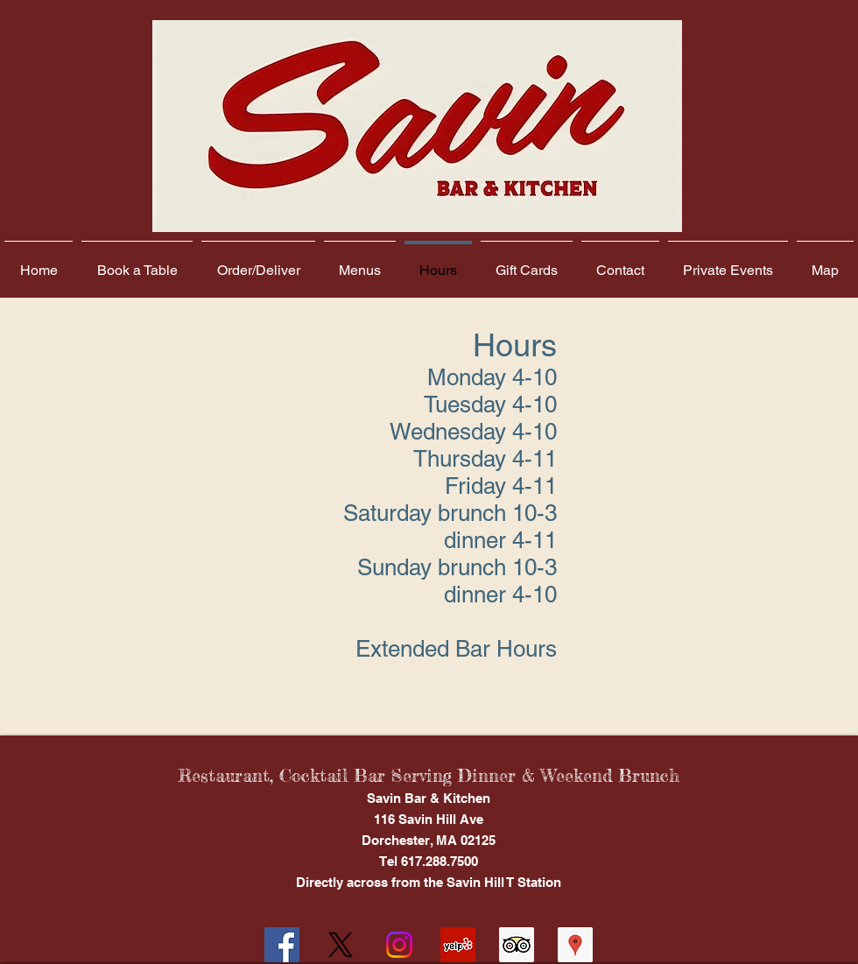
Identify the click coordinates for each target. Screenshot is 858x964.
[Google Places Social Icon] (575, 944)
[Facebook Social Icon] (281, 944)
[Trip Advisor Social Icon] (516, 944)
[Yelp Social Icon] (457, 944)
